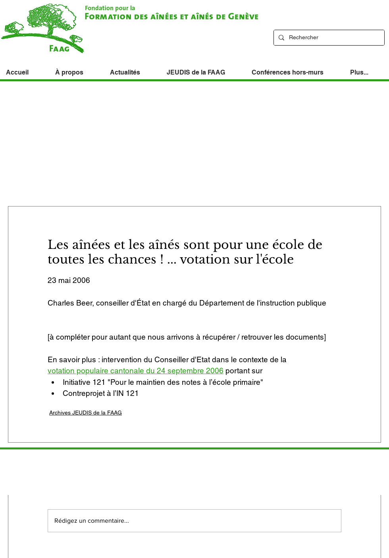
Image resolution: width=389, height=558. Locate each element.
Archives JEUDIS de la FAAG (85, 412)
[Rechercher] (328, 37)
